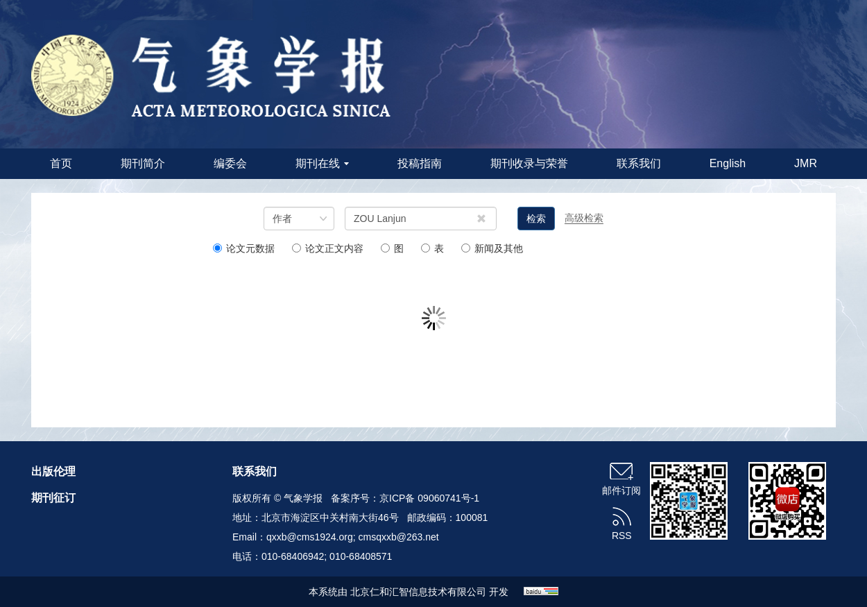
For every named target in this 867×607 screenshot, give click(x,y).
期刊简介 (143, 163)
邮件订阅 (621, 490)
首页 (61, 163)
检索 (536, 218)
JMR (805, 163)
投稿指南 (419, 163)
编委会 (230, 163)
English (728, 163)
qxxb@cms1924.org (309, 536)
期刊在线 (322, 163)
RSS (622, 535)
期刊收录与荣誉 (529, 163)
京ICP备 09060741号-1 (429, 498)
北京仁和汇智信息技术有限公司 (418, 591)
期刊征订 (53, 498)
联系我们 (639, 163)
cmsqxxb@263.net (399, 536)
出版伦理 (53, 471)
